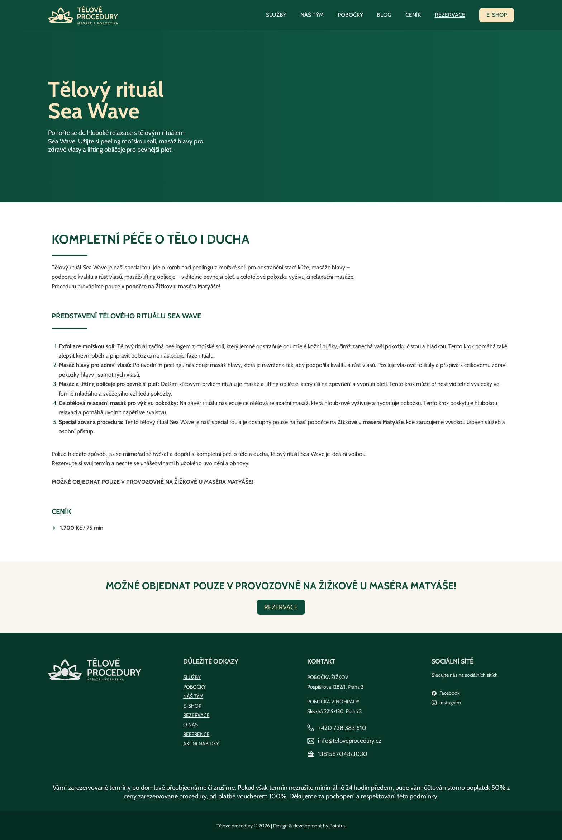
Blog (390, 14)
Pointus (337, 825)
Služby (289, 14)
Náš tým (322, 14)
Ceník (416, 14)
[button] (496, 15)
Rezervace (451, 14)
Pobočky (358, 14)
